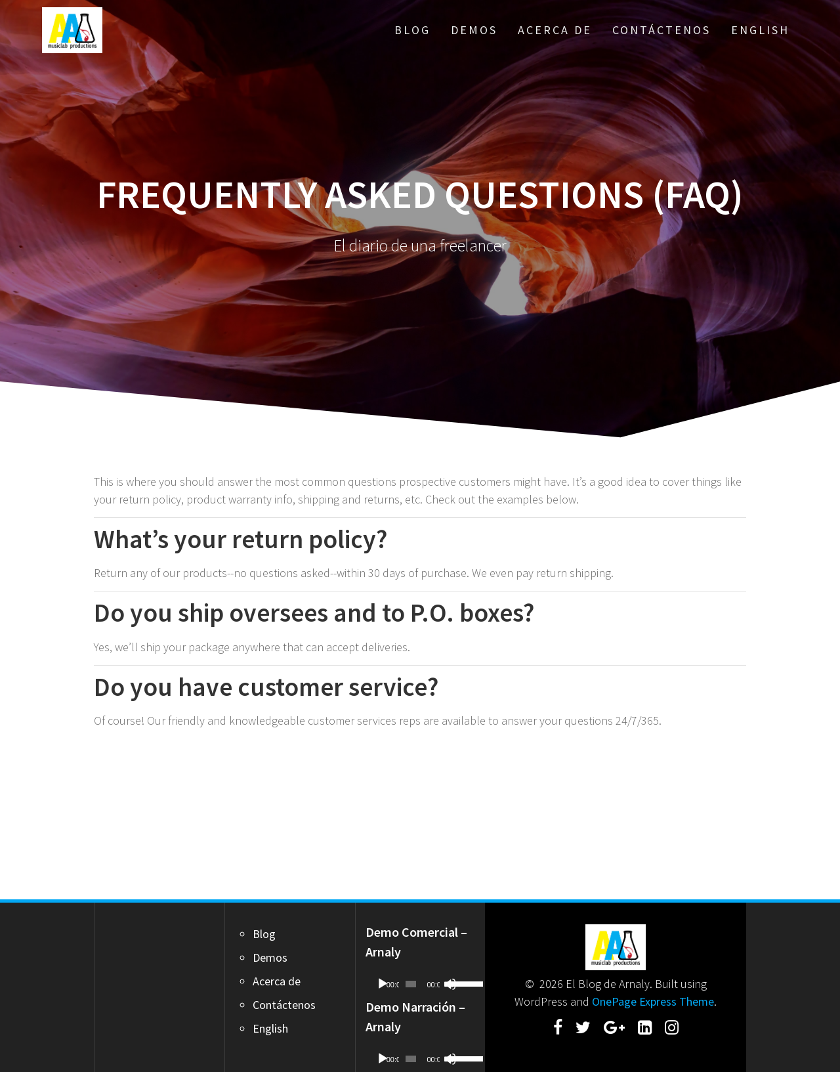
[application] (421, 984)
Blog (412, 29)
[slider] (411, 984)
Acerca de (555, 29)
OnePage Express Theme (653, 1001)
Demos (474, 29)
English (760, 29)
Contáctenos (661, 29)
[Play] (382, 984)
